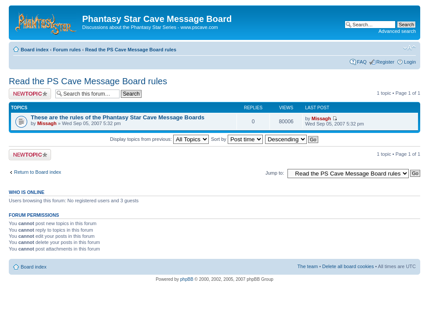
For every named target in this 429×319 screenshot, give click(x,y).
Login (410, 62)
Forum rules (67, 49)
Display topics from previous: (159, 139)
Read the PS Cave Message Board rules (130, 49)
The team (308, 266)
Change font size (409, 48)
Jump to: (274, 173)
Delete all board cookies (348, 266)
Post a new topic (30, 93)
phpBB (186, 279)
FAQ (362, 62)
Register (385, 62)
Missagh (47, 123)
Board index (35, 49)
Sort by (237, 139)
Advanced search (397, 31)
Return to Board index (37, 172)
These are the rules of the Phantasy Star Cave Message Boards (117, 117)
